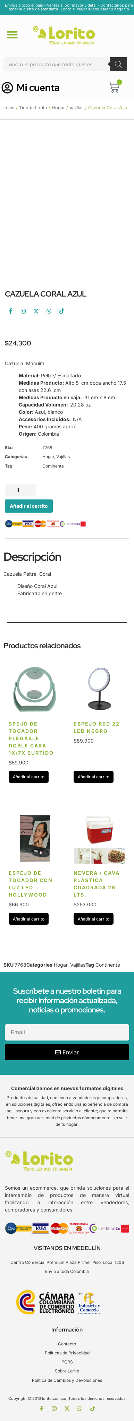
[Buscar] (118, 64)
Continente (53, 466)
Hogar (58, 107)
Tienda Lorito (33, 107)
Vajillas (76, 107)
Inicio (9, 107)
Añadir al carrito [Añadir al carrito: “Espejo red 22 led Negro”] (93, 776)
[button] (12, 34)
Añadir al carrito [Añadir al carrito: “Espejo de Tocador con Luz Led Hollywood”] (28, 919)
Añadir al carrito (29, 506)
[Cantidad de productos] (20, 490)
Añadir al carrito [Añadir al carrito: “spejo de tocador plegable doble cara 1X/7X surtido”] (28, 776)
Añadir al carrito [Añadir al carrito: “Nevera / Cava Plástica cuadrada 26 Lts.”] (93, 919)
